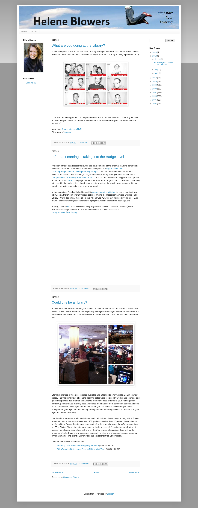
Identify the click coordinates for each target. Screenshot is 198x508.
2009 (154, 85)
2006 (154, 96)
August (158, 59)
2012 (154, 78)
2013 (154, 56)
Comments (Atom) (71, 477)
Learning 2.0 (31, 83)
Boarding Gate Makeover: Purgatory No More (78, 445)
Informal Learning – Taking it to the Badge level (88, 157)
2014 (154, 52)
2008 (154, 89)
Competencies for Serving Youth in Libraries (72, 177)
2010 (154, 81)
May (157, 73)
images (67, 132)
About (34, 31)
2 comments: (84, 288)
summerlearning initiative (103, 192)
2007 (154, 92)
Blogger (110, 494)
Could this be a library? (69, 302)
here (70, 180)
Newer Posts (58, 472)
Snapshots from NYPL (72, 129)
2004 (154, 103)
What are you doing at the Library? (78, 45)
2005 (154, 100)
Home (24, 31)
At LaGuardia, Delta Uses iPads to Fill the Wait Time (81, 449)
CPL (68, 206)
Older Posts (134, 472)
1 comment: (83, 143)
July (157, 69)
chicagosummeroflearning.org (64, 212)
